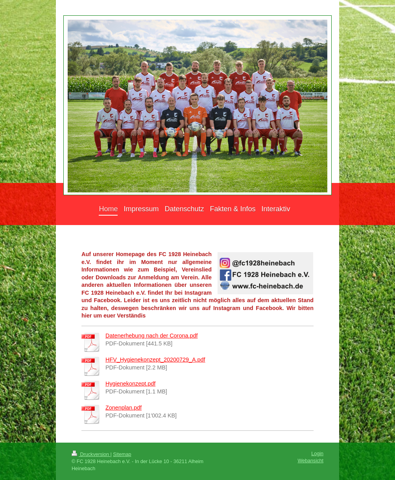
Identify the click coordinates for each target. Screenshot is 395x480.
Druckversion (91, 454)
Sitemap (122, 454)
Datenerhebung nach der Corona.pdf (151, 335)
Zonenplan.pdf (123, 407)
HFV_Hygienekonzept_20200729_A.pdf (155, 359)
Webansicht (310, 460)
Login (317, 453)
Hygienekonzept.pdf (130, 383)
